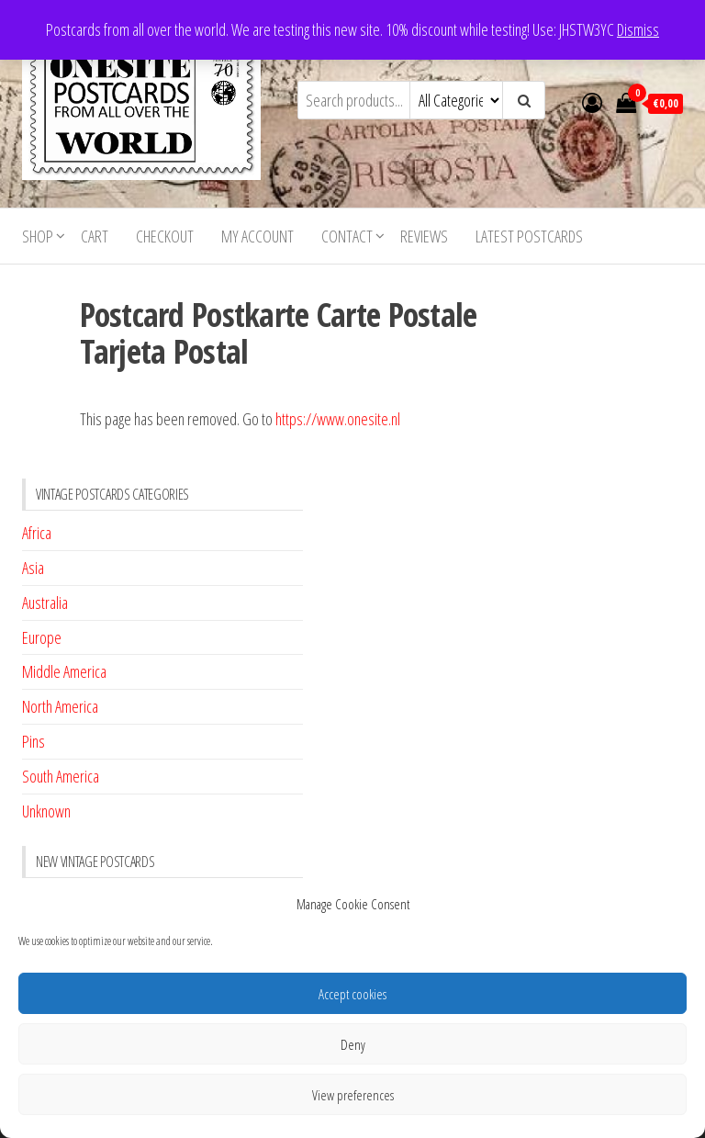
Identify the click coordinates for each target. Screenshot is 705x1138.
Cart (94, 236)
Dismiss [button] (638, 29)
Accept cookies (352, 994)
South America (60, 776)
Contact (347, 236)
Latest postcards (529, 236)
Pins (33, 741)
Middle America (64, 671)
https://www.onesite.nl (337, 419)
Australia (45, 603)
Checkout (165, 236)
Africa (36, 533)
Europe (42, 637)
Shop (37, 236)
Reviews (424, 236)
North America (60, 706)
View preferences (353, 1095)
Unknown (46, 811)
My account (257, 236)
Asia (33, 568)
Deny (353, 1044)
